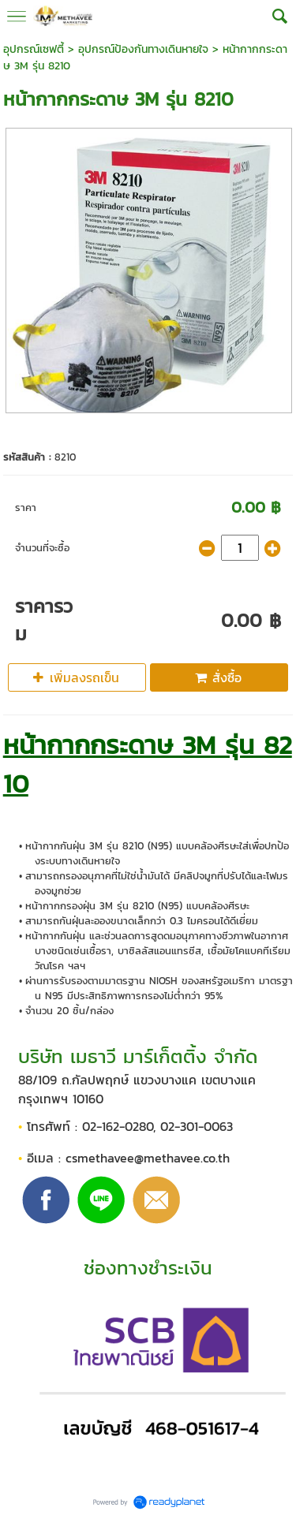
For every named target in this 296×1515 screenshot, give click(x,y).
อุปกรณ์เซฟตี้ (33, 49)
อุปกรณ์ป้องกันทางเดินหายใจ (143, 49)
